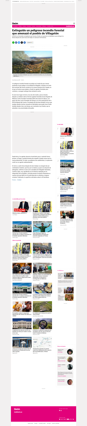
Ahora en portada (16, 240)
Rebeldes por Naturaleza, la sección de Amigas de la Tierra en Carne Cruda (65, 281)
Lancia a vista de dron (37, 1)
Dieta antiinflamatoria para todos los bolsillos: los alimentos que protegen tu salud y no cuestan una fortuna (61, 297)
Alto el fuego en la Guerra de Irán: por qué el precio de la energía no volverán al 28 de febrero (65, 373)
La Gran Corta (31, 1)
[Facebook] (16, 42)
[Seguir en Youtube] (68, 419)
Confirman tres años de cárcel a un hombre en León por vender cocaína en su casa (21, 332)
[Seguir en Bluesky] (59, 419)
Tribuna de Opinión (61, 346)
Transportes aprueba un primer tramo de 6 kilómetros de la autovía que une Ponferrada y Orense (42, 350)
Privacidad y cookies (42, 423)
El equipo (35, 423)
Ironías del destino (61, 379)
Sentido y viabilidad (61, 364)
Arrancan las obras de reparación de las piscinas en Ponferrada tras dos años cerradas (21, 350)
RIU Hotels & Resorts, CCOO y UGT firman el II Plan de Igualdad (60, 276)
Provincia (14, 179)
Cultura (24, 26)
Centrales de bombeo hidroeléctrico (58, 1)
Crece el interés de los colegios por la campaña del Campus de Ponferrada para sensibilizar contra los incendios (42, 256)
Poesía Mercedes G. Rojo (67, 1)
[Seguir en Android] (59, 410)
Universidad (38, 26)
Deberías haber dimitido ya (19, 213)
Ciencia (33, 26)
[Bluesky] (19, 42)
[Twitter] (22, 42)
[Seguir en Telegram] (64, 419)
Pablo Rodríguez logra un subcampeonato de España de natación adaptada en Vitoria (40, 234)
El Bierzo (44, 26)
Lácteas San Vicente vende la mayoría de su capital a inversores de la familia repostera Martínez (21, 234)
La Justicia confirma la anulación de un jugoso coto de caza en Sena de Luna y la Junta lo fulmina (42, 332)
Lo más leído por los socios (18, 199)
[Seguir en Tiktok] (70, 419)
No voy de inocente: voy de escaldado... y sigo (62, 358)
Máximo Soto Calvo (61, 360)
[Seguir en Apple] (61, 410)
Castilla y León (50, 26)
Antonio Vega (35, 218)
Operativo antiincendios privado (24, 1)
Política (20, 26)
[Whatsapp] (13, 42)
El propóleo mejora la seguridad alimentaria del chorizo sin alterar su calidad (21, 314)
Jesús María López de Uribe (38, 316)
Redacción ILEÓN (36, 237)
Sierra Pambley (42, 1)
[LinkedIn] (24, 42)
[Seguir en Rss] (73, 419)
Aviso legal (49, 423)
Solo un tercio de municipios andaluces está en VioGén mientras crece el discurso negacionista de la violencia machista (60, 290)
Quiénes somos (30, 423)
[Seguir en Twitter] (61, 419)
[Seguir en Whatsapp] (71, 419)
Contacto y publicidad (55, 423)
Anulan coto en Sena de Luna (49, 1)
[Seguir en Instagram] (66, 419)
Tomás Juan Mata (61, 381)
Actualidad (15, 26)
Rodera (59, 366)
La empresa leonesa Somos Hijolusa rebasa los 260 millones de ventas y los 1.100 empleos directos (42, 296)
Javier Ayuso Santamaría (17, 280)
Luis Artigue (14, 214)
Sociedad (29, 26)
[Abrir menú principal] (74, 23)
